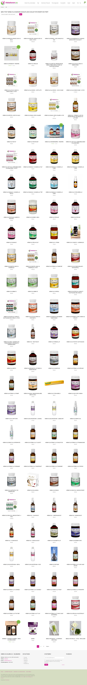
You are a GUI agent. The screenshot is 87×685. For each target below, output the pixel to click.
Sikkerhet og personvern (19, 671)
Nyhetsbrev (28, 671)
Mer (78, 3)
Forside (25, 657)
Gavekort (26, 660)
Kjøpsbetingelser (8, 671)
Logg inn (25, 661)
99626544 (6, 658)
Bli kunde (25, 658)
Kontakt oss (26, 663)
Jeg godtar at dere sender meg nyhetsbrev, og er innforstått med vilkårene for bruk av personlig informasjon (53, 661)
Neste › (47, 646)
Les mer (63, 664)
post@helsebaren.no (8, 660)
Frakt (2, 671)
